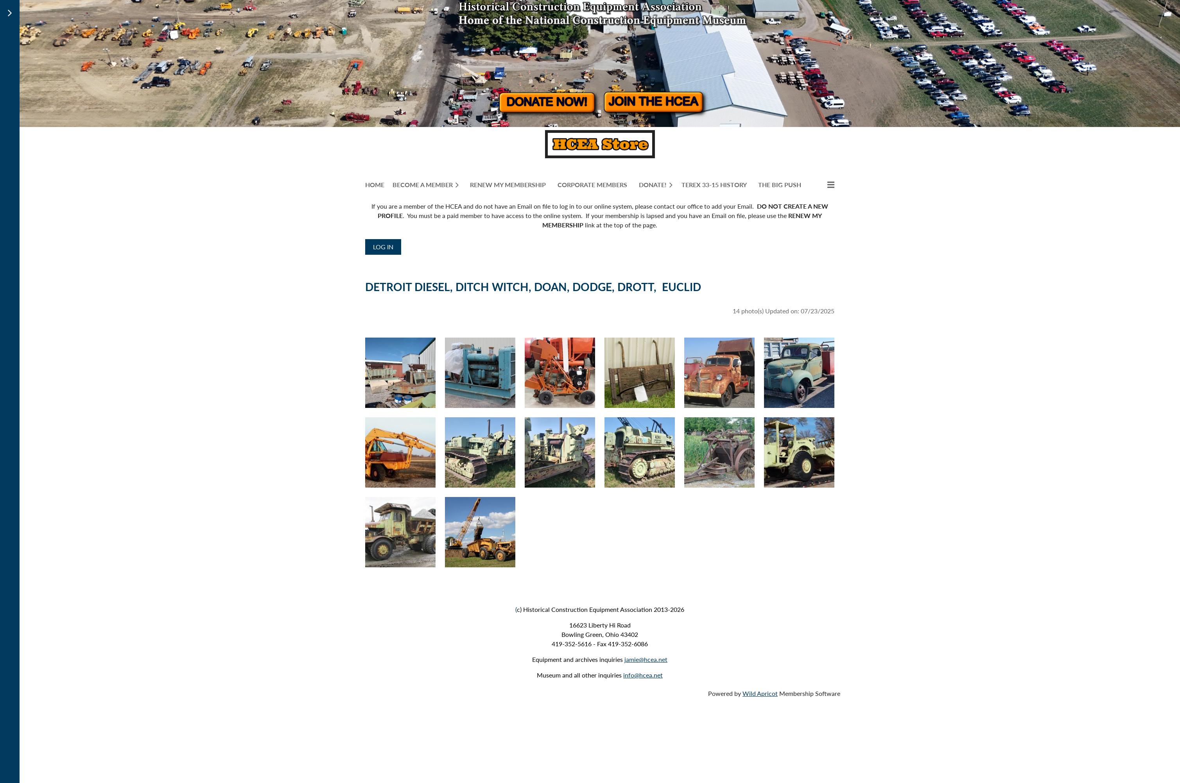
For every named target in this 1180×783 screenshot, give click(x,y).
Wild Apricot (760, 693)
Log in (383, 246)
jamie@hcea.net (645, 659)
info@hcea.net (643, 675)
